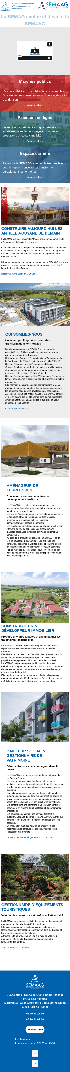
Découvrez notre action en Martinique (19, 274)
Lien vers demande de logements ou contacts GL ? (31, 837)
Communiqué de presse (16, 408)
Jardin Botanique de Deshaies (15, 947)
